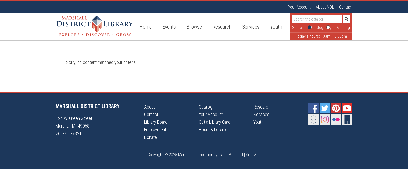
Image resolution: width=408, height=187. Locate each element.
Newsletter (347, 119)
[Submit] (346, 19)
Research (261, 107)
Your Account (299, 7)
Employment (155, 129)
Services (261, 114)
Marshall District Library (95, 26)
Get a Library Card (215, 122)
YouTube (347, 108)
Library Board (156, 122)
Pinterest (336, 108)
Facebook (313, 108)
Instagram (325, 119)
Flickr (336, 119)
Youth (258, 122)
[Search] (317, 19)
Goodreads (313, 119)
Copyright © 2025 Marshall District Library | (184, 154)
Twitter (325, 108)
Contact (345, 7)
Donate (150, 137)
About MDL (325, 7)
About (149, 107)
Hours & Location (214, 129)
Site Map (253, 154)
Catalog (205, 107)
